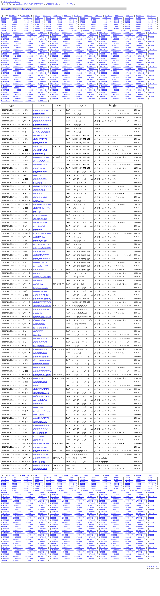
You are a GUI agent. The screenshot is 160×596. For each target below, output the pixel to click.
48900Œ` (67, 102)
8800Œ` (73, 30)
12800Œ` (81, 36)
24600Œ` (152, 57)
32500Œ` (44, 72)
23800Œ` (54, 57)
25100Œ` (56, 59)
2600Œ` (5, 21)
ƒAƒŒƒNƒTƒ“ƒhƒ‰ (40, 172)
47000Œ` (140, 97)
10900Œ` (5, 34)
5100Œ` (129, 23)
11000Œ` (18, 34)
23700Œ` (42, 57)
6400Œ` (118, 25)
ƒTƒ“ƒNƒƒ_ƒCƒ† (40, 206)
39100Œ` (91, 84)
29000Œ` (79, 66)
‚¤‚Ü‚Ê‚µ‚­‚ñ (151, 591)
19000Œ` (79, 48)
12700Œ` (69, 36)
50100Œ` (56, 104)
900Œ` (129, 16)
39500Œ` (140, 84)
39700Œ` (7, 86)
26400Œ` (67, 61)
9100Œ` (106, 30)
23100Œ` (118, 54)
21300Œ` (54, 52)
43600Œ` (30, 93)
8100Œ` (152, 27)
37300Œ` (20, 81)
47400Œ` (32, 99)
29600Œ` (152, 66)
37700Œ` (69, 81)
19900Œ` (32, 50)
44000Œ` (79, 93)
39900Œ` (32, 86)
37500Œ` (44, 81)
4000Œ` (5, 23)
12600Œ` (56, 36)
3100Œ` (61, 21)
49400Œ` (128, 102)
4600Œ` (73, 23)
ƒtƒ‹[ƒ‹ (37, 184)
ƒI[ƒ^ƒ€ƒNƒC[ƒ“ (41, 169)
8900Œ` (84, 30)
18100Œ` (118, 45)
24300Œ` (116, 57)
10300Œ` (87, 32)
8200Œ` (5, 30)
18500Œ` (18, 48)
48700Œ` (42, 102)
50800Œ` (142, 104)
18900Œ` (67, 48)
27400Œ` (32, 63)
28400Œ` (5, 66)
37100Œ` (152, 79)
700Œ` (108, 16)
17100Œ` (152, 43)
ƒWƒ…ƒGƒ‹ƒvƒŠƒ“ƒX (41, 435)
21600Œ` (91, 52)
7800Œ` (118, 27)
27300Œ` (20, 63)
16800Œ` (116, 43)
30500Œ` (105, 68)
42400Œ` (32, 90)
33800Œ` (54, 75)
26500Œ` (79, 61)
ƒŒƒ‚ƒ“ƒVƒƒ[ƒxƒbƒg (42, 311)
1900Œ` (84, 18)
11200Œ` (42, 34)
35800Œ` (142, 77)
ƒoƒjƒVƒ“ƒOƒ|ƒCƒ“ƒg (42, 386)
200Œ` (57, 16)
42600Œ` (56, 90)
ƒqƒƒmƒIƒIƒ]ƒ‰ (40, 416)
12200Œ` (7, 36)
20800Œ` (142, 50)
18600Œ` (30, 48)
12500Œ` (44, 36)
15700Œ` (130, 41)
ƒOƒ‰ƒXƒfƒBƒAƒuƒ (41, 131)
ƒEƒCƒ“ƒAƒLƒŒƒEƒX (41, 405)
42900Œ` (93, 90)
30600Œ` (118, 68)
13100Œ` (118, 36)
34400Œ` (128, 75)
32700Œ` (69, 72)
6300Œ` (106, 25)
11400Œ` (67, 34)
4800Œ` (95, 23)
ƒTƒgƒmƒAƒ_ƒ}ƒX (40, 180)
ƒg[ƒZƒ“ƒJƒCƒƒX (41, 341)
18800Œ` (54, 48)
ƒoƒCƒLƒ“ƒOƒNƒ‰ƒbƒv (42, 484)
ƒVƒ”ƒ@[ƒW (38, 296)
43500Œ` (18, 93)
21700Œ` (103, 52)
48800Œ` (54, 102)
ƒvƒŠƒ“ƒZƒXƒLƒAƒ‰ (41, 412)
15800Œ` (142, 41)
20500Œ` (105, 50)
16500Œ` (79, 43)
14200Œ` (103, 39)
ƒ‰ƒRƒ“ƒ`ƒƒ (38, 345)
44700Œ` (7, 95)
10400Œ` (99, 32)
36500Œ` (79, 79)
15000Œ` (44, 41)
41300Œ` (54, 88)
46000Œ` (18, 97)
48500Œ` (18, 102)
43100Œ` (118, 90)
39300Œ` (116, 84)
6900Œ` (16, 27)
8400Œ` (28, 30)
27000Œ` (140, 61)
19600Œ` (152, 48)
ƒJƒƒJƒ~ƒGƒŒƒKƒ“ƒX (42, 259)
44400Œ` (128, 93)
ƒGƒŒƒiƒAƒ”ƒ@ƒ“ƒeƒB (42, 315)
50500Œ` (105, 104)
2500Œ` (152, 18)
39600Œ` (152, 84)
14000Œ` (79, 39)
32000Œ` (140, 70)
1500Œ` (39, 18)
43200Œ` (130, 90)
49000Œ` (79, 102)
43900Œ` (67, 93)
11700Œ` (103, 34)
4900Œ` (106, 23)
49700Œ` (7, 104)
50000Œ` (44, 104)
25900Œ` (5, 61)
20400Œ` (93, 50)
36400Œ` (67, 79)
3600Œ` (118, 21)
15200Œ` (69, 41)
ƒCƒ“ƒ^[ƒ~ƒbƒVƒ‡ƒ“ (42, 289)
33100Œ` (118, 72)
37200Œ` (7, 81)
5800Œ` (50, 25)
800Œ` (119, 16)
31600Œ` (91, 70)
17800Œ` (81, 45)
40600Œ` (118, 86)
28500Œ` (18, 66)
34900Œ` (32, 77)
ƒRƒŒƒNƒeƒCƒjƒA (40, 397)
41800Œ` (116, 88)
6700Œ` (152, 25)
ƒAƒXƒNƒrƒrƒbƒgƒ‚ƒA (42, 446)
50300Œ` (81, 104)
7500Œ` (84, 27)
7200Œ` (50, 27)
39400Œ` (128, 84)
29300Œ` (116, 66)
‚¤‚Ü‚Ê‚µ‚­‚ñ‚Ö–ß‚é (11, 2)
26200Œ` (42, 61)
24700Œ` (7, 59)
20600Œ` (118, 50)
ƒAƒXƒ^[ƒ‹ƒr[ (40, 176)
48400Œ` (5, 102)
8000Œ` (140, 27)
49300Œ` (116, 102)
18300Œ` (142, 45)
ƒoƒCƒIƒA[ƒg (39, 247)
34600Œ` (152, 75)
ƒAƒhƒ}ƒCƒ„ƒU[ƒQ (41, 472)
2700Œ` (16, 21)
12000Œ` (140, 34)
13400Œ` (5, 39)
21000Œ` (18, 52)
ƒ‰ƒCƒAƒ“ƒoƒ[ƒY (41, 409)
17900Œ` (93, 45)
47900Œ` (93, 99)
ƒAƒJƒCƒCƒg (38, 202)
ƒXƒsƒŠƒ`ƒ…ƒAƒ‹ (40, 187)
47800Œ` (81, 99)
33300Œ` (142, 72)
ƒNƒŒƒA (36, 401)
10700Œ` (136, 32)
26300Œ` (54, 61)
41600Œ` (91, 88)
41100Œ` (30, 88)
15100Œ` (56, 41)
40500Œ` (105, 86)
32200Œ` (7, 72)
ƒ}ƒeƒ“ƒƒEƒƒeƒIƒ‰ (42, 330)
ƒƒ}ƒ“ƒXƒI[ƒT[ (41, 191)
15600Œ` (118, 41)
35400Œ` (93, 77)
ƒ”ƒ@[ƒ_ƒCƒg (39, 480)
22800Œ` (81, 54)
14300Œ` (116, 39)
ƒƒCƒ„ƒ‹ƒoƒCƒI (40, 225)
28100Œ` (118, 63)
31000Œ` (18, 70)
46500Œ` (79, 97)
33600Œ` (30, 75)
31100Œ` (30, 70)
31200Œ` (42, 70)
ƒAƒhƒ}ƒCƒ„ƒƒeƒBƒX (42, 319)
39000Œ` (79, 84)
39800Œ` (20, 86)
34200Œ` (103, 75)
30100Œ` (56, 68)
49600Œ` (152, 102)
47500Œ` (44, 99)
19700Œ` (7, 50)
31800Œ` (116, 70)
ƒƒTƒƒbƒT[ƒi (40, 300)
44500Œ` (140, 93)
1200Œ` (5, 18)
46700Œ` (103, 97)
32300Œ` (20, 72)
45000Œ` (44, 95)
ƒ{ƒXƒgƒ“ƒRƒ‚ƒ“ (40, 150)
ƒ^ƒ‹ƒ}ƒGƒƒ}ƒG (40, 157)
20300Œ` (81, 50)
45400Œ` (93, 95)
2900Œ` (39, 21)
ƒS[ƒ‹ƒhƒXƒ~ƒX (40, 450)
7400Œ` (73, 27)
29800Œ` (20, 68)
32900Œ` (93, 72)
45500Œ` (105, 95)
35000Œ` (44, 77)
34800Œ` (20, 77)
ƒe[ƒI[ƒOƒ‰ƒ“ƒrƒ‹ (42, 427)
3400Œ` (95, 21)
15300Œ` (81, 41)
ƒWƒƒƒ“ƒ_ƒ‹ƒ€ (39, 394)
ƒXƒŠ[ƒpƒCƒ (39, 431)
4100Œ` (16, 23)
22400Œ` (32, 54)
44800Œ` (20, 95)
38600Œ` (30, 84)
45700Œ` (130, 95)
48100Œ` (118, 99)
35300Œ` (81, 77)
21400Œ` (67, 52)
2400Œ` (140, 18)
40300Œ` (81, 86)
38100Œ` (118, 81)
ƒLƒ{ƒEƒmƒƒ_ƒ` (40, 439)
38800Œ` (54, 84)
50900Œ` (5, 106)
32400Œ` (32, 72)
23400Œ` (5, 57)
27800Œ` (81, 63)
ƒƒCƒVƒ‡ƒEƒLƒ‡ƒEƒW (42, 139)
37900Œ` (93, 81)
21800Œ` (116, 52)
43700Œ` (42, 93)
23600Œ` (30, 57)
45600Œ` (118, 95)
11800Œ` (116, 34)
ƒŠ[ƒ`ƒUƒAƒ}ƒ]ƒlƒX (42, 375)
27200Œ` (7, 63)
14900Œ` (32, 41)
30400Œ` (93, 68)
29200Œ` (103, 66)
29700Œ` (7, 68)
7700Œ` (106, 27)
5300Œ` (152, 23)
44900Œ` (32, 95)
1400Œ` (28, 18)
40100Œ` (56, 86)
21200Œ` (42, 52)
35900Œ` (5, 79)
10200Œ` (75, 32)
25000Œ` (44, 59)
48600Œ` (30, 102)
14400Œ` (128, 39)
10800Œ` (149, 32)
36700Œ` (103, 79)
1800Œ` (73, 18)
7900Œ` (129, 27)
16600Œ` (91, 43)
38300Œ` (142, 81)
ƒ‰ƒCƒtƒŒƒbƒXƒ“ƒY (41, 266)
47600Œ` (56, 99)
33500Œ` (18, 75)
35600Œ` (118, 77)
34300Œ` (116, 75)
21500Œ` (79, 52)
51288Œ (12, 16)
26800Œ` (116, 61)
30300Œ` (81, 68)
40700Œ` (130, 86)
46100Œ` (30, 97)
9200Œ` (118, 30)
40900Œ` (5, 88)
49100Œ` (91, 102)
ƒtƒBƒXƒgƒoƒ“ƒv (40, 142)
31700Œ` (103, 70)
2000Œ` (95, 18)
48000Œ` (105, 99)
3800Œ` (140, 21)
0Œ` (37, 16)
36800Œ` (116, 79)
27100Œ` (152, 61)
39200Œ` (103, 84)
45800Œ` (142, 95)
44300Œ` (116, 93)
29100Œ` (91, 66)
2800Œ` (28, 21)
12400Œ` (32, 36)
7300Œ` (61, 27)
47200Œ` (7, 99)
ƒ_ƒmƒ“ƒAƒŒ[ (39, 161)
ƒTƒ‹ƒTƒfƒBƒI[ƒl (41, 165)
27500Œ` (44, 63)
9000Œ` (95, 30)
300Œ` (67, 16)
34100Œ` (91, 75)
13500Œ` (18, 39)
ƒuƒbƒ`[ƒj (38, 154)
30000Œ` (44, 68)
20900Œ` (5, 52)
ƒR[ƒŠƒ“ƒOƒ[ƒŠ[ (42, 360)
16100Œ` (30, 43)
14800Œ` (20, 41)
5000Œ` (118, 23)
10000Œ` (51, 32)
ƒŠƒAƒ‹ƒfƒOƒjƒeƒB (41, 379)
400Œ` (78, 16)
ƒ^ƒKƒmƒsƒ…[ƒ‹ (40, 465)
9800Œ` (28, 32)
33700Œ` (42, 75)
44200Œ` (103, 93)
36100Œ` (30, 79)
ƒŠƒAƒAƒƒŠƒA (39, 334)
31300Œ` (54, 70)
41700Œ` (103, 88)
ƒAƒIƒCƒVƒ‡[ (39, 199)
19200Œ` (103, 48)
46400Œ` (67, 97)
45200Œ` (69, 95)
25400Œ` (93, 59)
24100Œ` (91, 57)
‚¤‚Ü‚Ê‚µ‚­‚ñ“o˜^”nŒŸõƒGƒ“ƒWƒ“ (28, 4)
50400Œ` (93, 104)
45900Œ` (5, 97)
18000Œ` (105, 45)
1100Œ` (151, 16)
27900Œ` (93, 63)
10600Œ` (124, 32)
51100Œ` (30, 106)
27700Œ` (69, 63)
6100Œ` (84, 25)
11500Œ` (79, 34)
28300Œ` (142, 63)
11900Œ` (128, 34)
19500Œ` (140, 48)
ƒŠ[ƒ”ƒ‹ (37, 349)
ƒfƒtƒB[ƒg (38, 424)
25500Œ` (105, 59)
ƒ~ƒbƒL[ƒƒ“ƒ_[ (41, 326)
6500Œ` (129, 25)
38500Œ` (18, 84)
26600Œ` (91, 61)
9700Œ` (16, 32)
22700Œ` (69, 54)
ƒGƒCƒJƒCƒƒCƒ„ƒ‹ (41, 322)
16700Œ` (103, 43)
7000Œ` (28, 27)
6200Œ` (95, 25)
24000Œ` (79, 57)
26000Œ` (18, 61)
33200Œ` (130, 72)
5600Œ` (28, 25)
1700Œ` (61, 18)
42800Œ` (81, 90)
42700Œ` (69, 90)
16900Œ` (128, 43)
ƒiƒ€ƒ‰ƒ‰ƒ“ (38, 420)
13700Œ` (42, 39)
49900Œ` (32, 104)
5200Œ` (140, 23)
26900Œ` (128, 61)
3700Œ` (129, 21)
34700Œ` (7, 77)
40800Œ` (142, 86)
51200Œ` (42, 106)
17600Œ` (56, 45)
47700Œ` (69, 99)
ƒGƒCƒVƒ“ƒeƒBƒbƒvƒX (42, 195)
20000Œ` (44, 50)
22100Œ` (152, 52)
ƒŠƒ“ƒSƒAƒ (38, 292)
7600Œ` (95, 27)
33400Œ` (5, 75)
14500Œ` (140, 39)
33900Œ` (67, 75)
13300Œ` (142, 36)
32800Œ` (81, 72)
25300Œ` (81, 59)
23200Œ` (130, 54)
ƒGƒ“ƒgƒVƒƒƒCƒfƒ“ (41, 281)
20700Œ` (130, 50)
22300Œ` (20, 54)
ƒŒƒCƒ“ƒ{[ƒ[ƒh (41, 217)
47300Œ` (20, 99)
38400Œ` (5, 84)
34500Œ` (140, 75)
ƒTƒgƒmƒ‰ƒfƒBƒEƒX (41, 469)
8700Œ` (61, 30)
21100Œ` (30, 52)
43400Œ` (5, 93)
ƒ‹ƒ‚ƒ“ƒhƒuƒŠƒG (40, 367)
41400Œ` (67, 88)
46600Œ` (91, 97)
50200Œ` (69, 104)
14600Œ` (152, 39)
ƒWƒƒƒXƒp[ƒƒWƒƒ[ (42, 274)
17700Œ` (69, 45)
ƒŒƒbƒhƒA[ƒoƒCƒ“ (41, 371)
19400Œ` (128, 48)
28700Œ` (42, 66)
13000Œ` (105, 36)
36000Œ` (18, 79)
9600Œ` (5, 32)
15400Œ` (93, 41)
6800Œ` (5, 27)
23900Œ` (67, 57)
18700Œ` (42, 48)
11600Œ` (91, 34)
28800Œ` (54, 66)
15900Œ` (5, 43)
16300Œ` (54, 43)
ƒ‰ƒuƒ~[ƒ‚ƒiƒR (40, 232)
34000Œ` (79, 75)
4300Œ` (39, 23)
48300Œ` (142, 99)
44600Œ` (152, 93)
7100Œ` (39, 27)
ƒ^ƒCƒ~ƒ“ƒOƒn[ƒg (41, 116)
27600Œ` (56, 63)
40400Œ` (93, 86)
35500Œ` (105, 77)
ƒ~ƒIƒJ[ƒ (38, 210)
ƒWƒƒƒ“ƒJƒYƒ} (39, 120)
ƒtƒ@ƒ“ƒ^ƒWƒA (39, 382)
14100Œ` (91, 39)
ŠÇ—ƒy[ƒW (67, 4)
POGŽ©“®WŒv (52, 4)
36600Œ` (91, 79)
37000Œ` (140, 79)
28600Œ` (30, 66)
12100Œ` (152, 34)
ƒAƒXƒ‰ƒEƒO (38, 240)
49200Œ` (103, 102)
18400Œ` (5, 48)
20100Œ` (56, 50)
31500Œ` (79, 70)
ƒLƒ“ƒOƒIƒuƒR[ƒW (41, 461)
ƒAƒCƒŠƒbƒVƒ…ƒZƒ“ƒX (42, 127)
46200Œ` (42, 97)
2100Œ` (106, 18)
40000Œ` (44, 86)
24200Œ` (103, 57)
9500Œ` (152, 30)
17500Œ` (44, 45)
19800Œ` (20, 50)
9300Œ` (129, 30)
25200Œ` (69, 59)
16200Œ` (42, 43)
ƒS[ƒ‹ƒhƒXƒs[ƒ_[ (42, 454)
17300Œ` (20, 45)
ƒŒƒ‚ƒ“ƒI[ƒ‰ (39, 262)
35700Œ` (130, 77)
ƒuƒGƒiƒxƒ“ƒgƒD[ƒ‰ (42, 214)
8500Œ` (39, 30)
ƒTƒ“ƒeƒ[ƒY (39, 285)
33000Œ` (105, 72)
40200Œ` (69, 86)
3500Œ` (106, 21)
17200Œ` (7, 45)
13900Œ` (67, 39)
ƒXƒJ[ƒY (37, 221)
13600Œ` (30, 39)
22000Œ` (140, 52)
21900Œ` (128, 52)
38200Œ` (130, 81)
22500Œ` (44, 54)
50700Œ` (130, 104)
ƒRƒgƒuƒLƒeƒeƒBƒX (41, 124)
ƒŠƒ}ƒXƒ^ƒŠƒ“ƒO (40, 146)
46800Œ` (116, 97)
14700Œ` (7, 41)
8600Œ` (50, 30)
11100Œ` (30, 34)
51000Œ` (18, 106)
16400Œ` (67, 43)
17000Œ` (140, 43)
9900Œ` (39, 32)
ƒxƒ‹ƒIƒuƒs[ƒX (40, 304)
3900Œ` (152, 21)
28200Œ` (130, 63)
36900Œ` (128, 79)
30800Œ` (142, 68)
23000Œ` (105, 54)
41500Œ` (79, 88)
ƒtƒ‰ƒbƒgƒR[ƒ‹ (40, 251)
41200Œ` (42, 88)
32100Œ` (152, 70)
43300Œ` (142, 90)
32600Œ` (56, 72)
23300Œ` (142, 54)
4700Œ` (84, 23)
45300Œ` (81, 95)
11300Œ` (54, 34)
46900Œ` (128, 97)
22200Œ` (7, 54)
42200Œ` (7, 90)
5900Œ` (61, 25)
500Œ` (88, 16)
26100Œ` (30, 61)
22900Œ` (93, 54)
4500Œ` (61, 23)
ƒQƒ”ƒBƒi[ (38, 457)
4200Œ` (28, 23)
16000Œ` (18, 43)
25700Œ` (130, 59)
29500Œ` (140, 66)
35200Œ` (69, 77)
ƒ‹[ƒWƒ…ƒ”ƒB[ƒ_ (41, 236)
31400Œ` (67, 70)
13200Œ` (130, 36)
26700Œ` (103, 61)
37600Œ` (56, 81)
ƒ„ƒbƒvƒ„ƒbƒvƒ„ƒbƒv (42, 135)
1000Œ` (140, 16)
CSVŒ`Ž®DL (25, 16)
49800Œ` (20, 104)
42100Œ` (152, 88)
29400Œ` (128, 66)
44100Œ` (91, 93)
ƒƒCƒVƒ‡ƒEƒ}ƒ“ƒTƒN (42, 244)
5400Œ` (5, 25)
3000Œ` (50, 21)
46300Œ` (54, 97)
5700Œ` (39, 25)
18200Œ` (130, 45)
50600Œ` (118, 104)
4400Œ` (50, 23)
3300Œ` (84, 21)
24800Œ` (20, 59)
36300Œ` (54, 79)
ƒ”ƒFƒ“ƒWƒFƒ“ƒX (40, 487)
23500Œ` (18, 57)
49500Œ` (140, 102)
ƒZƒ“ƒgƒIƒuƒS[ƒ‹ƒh (42, 390)
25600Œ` (118, 59)
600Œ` (98, 16)
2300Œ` (129, 18)
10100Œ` (63, 32)
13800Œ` (54, 39)
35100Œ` (56, 77)
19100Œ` (91, 48)
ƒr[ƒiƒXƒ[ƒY (40, 277)
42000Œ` (140, 88)
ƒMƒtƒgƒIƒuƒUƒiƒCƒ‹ (42, 270)
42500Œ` (44, 90)
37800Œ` (81, 81)
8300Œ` (16, 30)
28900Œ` (67, 66)
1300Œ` (16, 18)
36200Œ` (42, 79)
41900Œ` (128, 88)
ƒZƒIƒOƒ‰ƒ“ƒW (39, 337)
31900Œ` (128, 70)
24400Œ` (128, 57)
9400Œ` (140, 30)
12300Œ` (20, 36)
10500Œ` (112, 32)
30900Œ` (5, 70)
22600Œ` (56, 54)
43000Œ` (105, 90)
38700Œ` (42, 84)
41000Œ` (18, 88)
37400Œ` (32, 81)
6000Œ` (73, 25)
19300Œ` (116, 48)
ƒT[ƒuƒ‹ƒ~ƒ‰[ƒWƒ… (42, 255)
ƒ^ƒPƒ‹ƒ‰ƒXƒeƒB (40, 356)
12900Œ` (93, 36)
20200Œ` (69, 50)
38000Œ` (105, 81)
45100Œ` (56, 95)
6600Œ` (140, 25)
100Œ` (46, 16)
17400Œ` (32, 45)
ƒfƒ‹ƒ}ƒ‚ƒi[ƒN (40, 229)
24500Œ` (140, 57)
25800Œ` (142, 59)
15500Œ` (105, 41)
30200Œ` (69, 68)
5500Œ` (16, 25)
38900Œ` (67, 84)
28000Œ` (105, 63)
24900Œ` (32, 59)
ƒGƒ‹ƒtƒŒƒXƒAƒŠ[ (41, 442)
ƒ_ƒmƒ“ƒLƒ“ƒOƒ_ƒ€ (41, 476)
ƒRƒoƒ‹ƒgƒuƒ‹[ (40, 352)
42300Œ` (20, 90)
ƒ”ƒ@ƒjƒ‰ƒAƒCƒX (40, 364)
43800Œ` (54, 93)
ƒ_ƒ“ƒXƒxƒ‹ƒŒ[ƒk (41, 307)
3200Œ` (73, 21)
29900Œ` (32, 68)
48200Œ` (130, 99)
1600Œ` (50, 18)
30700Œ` (130, 68)
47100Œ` (152, 97)
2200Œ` (118, 18)
